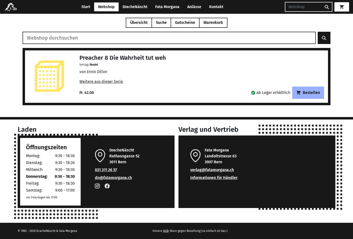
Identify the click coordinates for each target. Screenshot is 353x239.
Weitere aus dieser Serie (101, 81)
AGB (165, 231)
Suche (161, 22)
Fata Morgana (167, 6)
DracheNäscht (135, 6)
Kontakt (216, 6)
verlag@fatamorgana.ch (212, 169)
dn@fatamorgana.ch (113, 177)
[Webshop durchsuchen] (169, 38)
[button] (270, 92)
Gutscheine (185, 22)
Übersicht (139, 22)
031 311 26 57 (106, 169)
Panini (94, 64)
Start (85, 6)
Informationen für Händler (214, 177)
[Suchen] (303, 7)
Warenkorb (213, 22)
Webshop (106, 6)
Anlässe (194, 6)
